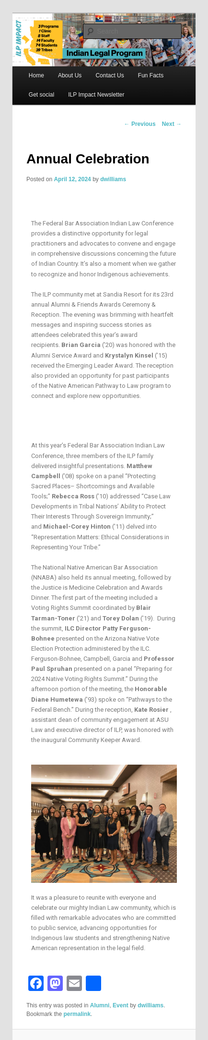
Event (120, 1005)
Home (36, 75)
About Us (69, 75)
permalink (77, 1014)
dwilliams (113, 179)
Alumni (100, 1005)
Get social (41, 94)
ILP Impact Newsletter (96, 94)
